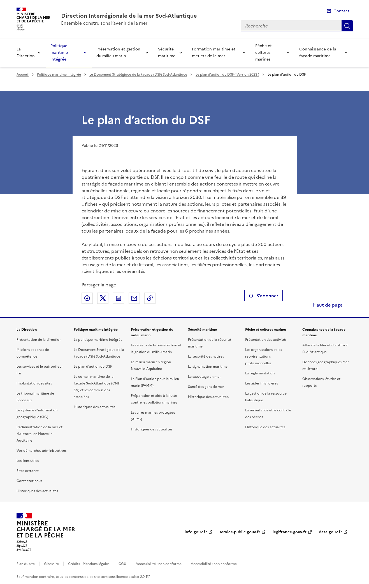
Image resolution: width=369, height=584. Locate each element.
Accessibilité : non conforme (159, 563)
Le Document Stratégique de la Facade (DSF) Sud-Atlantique (138, 74)
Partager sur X (102, 298)
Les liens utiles (28, 460)
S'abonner (263, 295)
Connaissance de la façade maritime (317, 52)
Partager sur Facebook (87, 298)
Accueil (23, 74)
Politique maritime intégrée (59, 52)
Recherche (347, 25)
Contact (341, 11)
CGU (122, 563)
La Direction (26, 52)
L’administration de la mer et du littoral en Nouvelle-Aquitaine (39, 434)
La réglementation (260, 373)
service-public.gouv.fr (239, 532)
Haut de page (327, 305)
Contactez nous (29, 480)
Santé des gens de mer (206, 386)
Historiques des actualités (37, 490)
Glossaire (51, 563)
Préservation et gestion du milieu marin (118, 52)
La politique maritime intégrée (98, 339)
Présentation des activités (265, 339)
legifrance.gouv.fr (290, 532)
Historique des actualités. (208, 396)
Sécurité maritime (166, 52)
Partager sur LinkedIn (118, 298)
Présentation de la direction (39, 339)
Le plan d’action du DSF (93, 366)
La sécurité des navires (206, 356)
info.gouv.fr (196, 532)
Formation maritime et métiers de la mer (213, 52)
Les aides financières (261, 383)
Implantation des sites (34, 383)
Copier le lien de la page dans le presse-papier (150, 298)
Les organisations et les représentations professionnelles (263, 356)
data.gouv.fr (330, 532)
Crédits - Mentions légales (88, 563)
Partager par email (134, 298)
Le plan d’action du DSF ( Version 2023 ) (227, 74)
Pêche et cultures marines (263, 52)
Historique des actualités (265, 427)
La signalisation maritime (208, 366)
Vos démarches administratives (41, 450)
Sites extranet (28, 470)
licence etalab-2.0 (130, 576)
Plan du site (26, 563)
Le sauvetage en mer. (204, 376)
